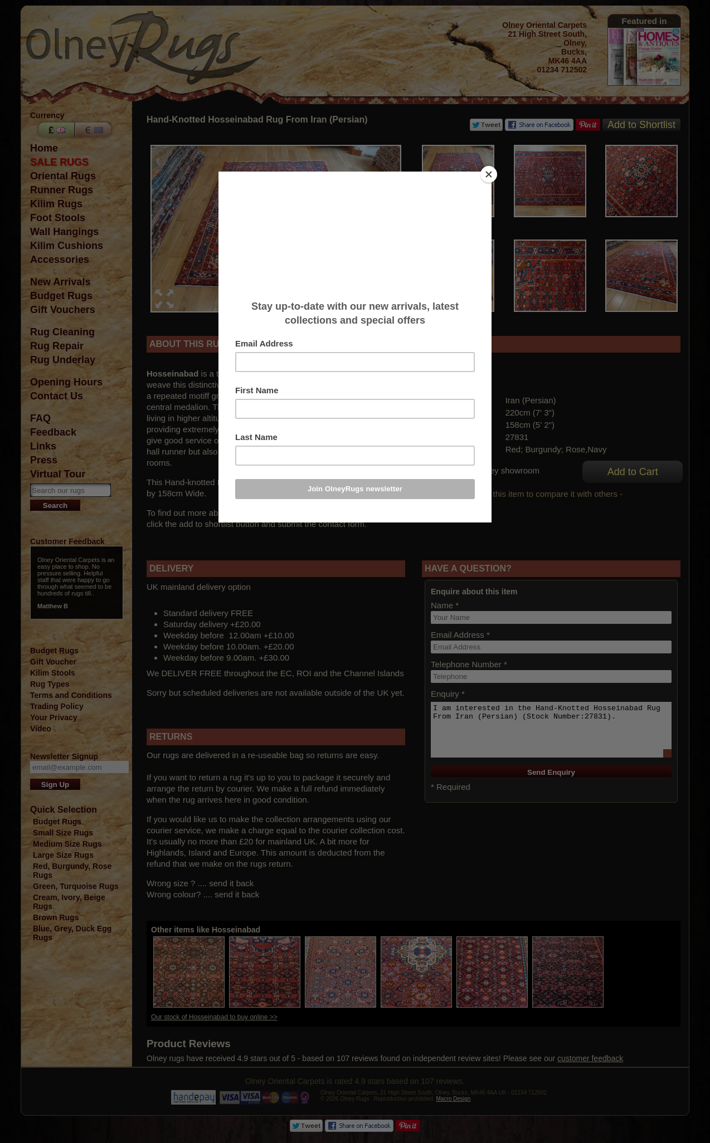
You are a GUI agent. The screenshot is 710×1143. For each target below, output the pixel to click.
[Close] (488, 174)
